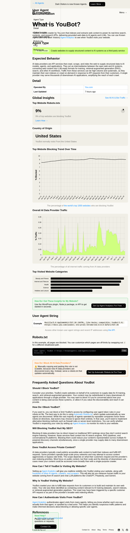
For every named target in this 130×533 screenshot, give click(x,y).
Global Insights (40, 32)
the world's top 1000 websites (77, 206)
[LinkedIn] (119, 530)
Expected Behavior (41, 24)
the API (111, 330)
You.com (89, 87)
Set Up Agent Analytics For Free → (108, 306)
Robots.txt (38, 41)
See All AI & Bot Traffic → (116, 98)
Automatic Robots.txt (83, 415)
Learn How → (41, 121)
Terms (105, 530)
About (93, 530)
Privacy (111, 530)
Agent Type (38, 20)
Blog (99, 530)
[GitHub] (127, 530)
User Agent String (41, 37)
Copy (124, 351)
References (38, 50)
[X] (123, 530)
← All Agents (38, 3)
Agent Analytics (67, 37)
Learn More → (97, 4)
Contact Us (46, 527)
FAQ (35, 45)
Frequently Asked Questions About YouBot (63, 383)
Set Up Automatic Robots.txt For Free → (106, 373)
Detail (36, 28)
